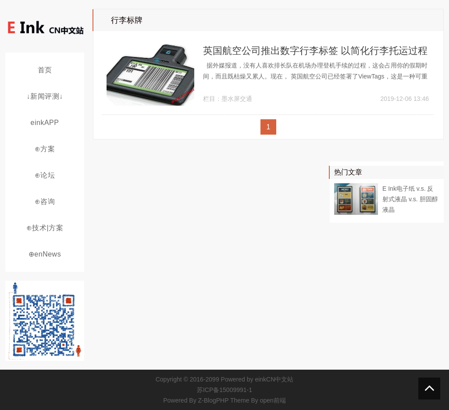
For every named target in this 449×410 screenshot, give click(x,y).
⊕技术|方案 (44, 228)
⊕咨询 (45, 201)
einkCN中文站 (274, 379)
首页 (45, 70)
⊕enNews (45, 254)
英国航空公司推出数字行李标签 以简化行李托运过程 (315, 50)
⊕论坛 (45, 175)
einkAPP (45, 122)
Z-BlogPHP (213, 400)
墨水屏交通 (236, 98)
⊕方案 (45, 149)
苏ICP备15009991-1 (224, 389)
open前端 (273, 400)
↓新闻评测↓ (45, 96)
